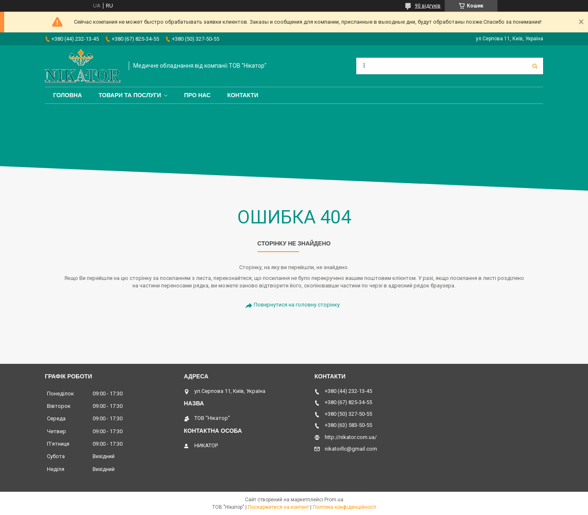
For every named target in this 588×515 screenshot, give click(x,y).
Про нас (197, 95)
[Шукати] (535, 66)
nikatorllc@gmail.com (351, 449)
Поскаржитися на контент (278, 507)
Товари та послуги (129, 95)
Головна (67, 95)
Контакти (242, 95)
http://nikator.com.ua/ (351, 437)
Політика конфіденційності (344, 507)
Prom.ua (333, 500)
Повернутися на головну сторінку (297, 305)
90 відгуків (428, 6)
